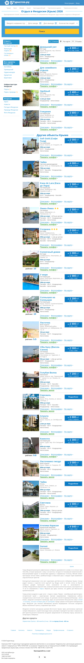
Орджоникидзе (9, 72)
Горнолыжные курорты (54, 8)
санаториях (51, 602)
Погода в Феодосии (11, 107)
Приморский (8, 69)
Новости (7, 104)
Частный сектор (11, 46)
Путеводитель (39, 630)
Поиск (42, 31)
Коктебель (8, 67)
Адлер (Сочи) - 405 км (61, 621)
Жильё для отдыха (8, 50)
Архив (72, 566)
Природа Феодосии (11, 110)
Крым (15, 8)
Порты (7, 89)
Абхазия (21, 8)
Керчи (42, 589)
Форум (49, 630)
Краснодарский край (39, 8)
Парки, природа (11, 92)
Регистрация (69, 3)
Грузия (29, 8)
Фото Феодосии (9, 113)
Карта (6, 102)
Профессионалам (58, 630)
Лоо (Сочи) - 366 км (48, 621)
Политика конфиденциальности (42, 634)
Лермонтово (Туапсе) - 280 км (32, 621)
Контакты (21, 630)
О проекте (70, 630)
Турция (9, 8)
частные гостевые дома (38, 602)
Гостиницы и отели (8, 54)
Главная (13, 630)
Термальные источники (70, 8)
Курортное (8, 75)
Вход (77, 3)
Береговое (8, 78)
